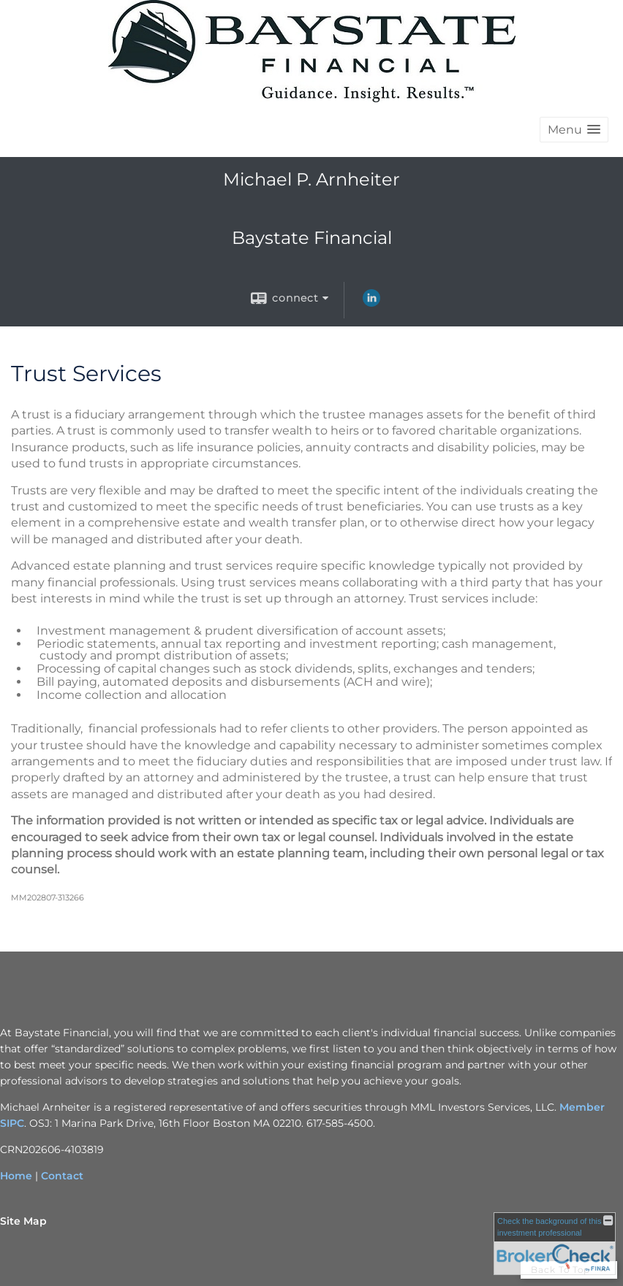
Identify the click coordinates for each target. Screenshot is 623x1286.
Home (16, 1175)
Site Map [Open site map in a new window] (23, 1221)
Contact (62, 1175)
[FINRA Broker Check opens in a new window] (555, 1243)
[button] (574, 129)
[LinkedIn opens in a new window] (371, 303)
